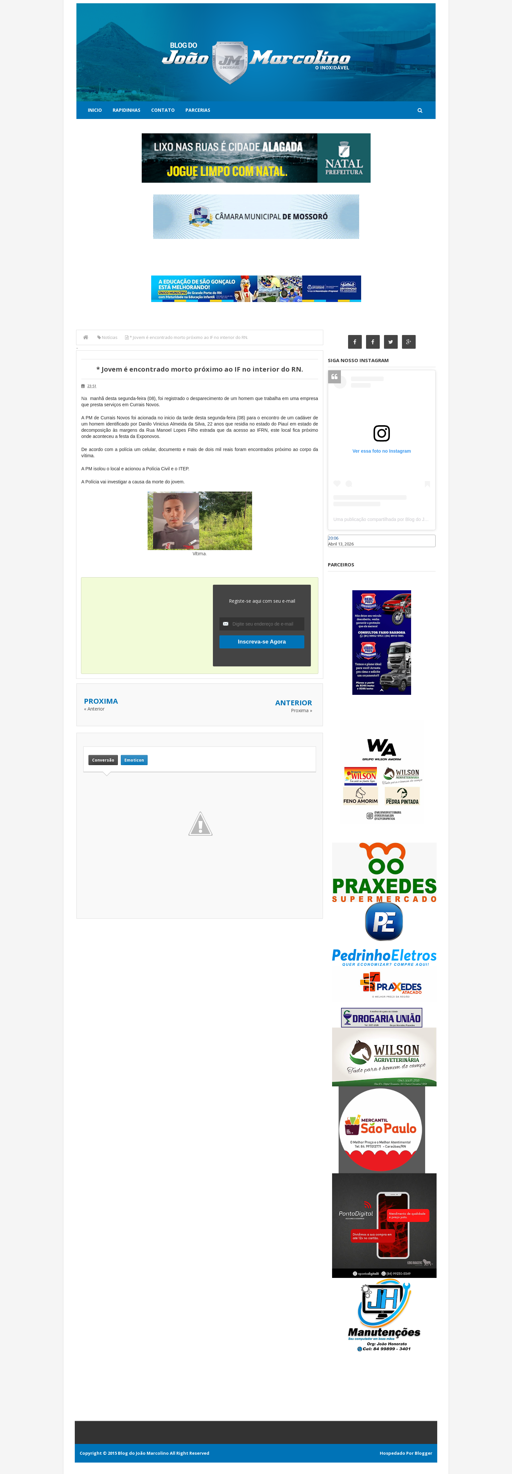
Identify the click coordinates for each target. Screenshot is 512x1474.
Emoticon (134, 760)
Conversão (103, 760)
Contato (163, 110)
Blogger (423, 1453)
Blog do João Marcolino (143, 1453)
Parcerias (197, 110)
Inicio (95, 110)
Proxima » (301, 710)
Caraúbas (337, 550)
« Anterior (94, 709)
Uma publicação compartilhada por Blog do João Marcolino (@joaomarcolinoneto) (416, 519)
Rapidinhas (126, 110)
